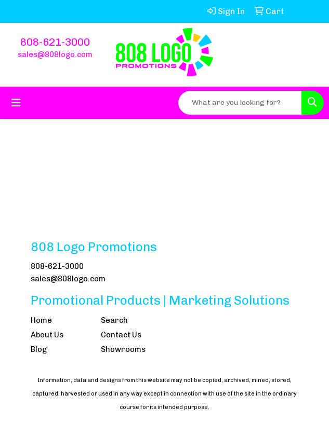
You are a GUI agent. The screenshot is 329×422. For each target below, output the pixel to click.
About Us (47, 334)
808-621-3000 (55, 42)
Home (41, 320)
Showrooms (123, 349)
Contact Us (121, 334)
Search (114, 320)
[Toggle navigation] (16, 103)
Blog (39, 349)
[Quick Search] (240, 103)
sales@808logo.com (55, 54)
